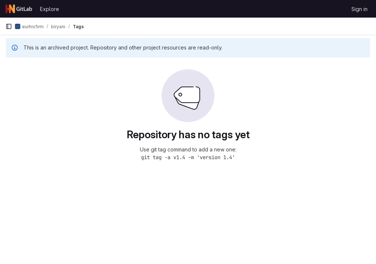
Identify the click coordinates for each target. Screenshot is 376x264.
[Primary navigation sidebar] (9, 26)
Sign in (359, 9)
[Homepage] (19, 9)
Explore (49, 9)
